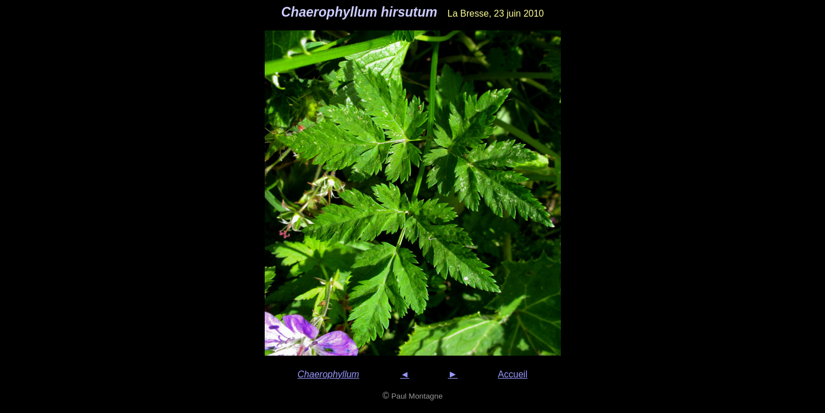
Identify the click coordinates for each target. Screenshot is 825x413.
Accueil (513, 374)
